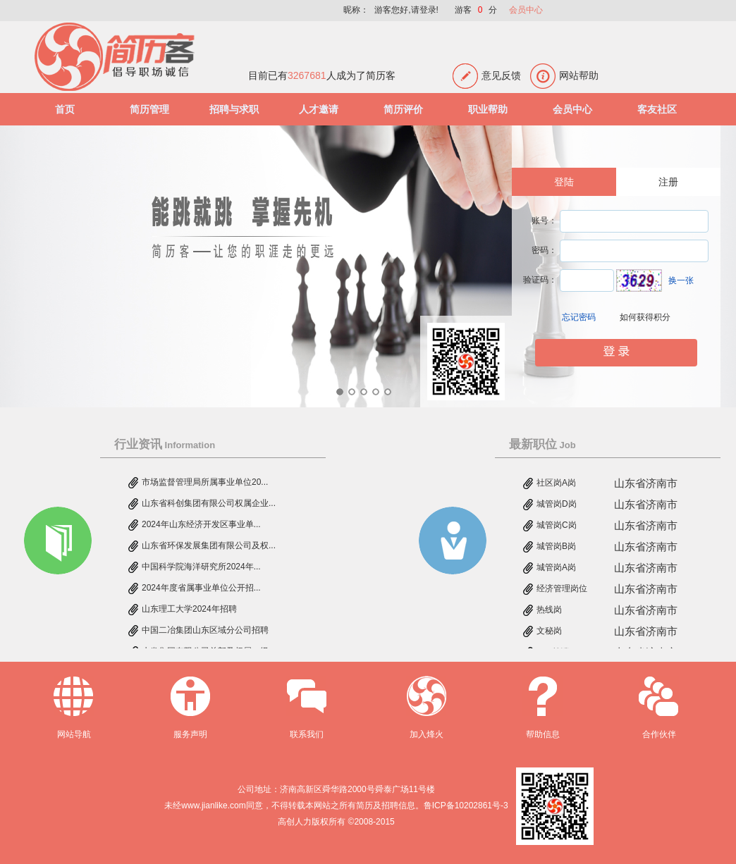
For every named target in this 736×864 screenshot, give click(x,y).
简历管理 (149, 109)
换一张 (681, 280)
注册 (668, 181)
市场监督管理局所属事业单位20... (205, 483)
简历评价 (403, 109)
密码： (544, 250)
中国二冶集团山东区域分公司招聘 (205, 631)
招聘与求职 (234, 109)
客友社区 (657, 109)
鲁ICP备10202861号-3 (466, 805)
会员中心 (526, 10)
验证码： (540, 280)
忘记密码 (579, 317)
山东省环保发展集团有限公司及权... (209, 547)
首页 (65, 109)
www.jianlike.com (213, 805)
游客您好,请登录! (406, 10)
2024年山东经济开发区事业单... (201, 526)
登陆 (564, 181)
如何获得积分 (645, 317)
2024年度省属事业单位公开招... (201, 589)
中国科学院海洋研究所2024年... (201, 568)
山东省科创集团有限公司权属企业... (209, 505)
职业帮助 (488, 109)
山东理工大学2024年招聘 (189, 610)
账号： (544, 221)
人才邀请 (318, 109)
